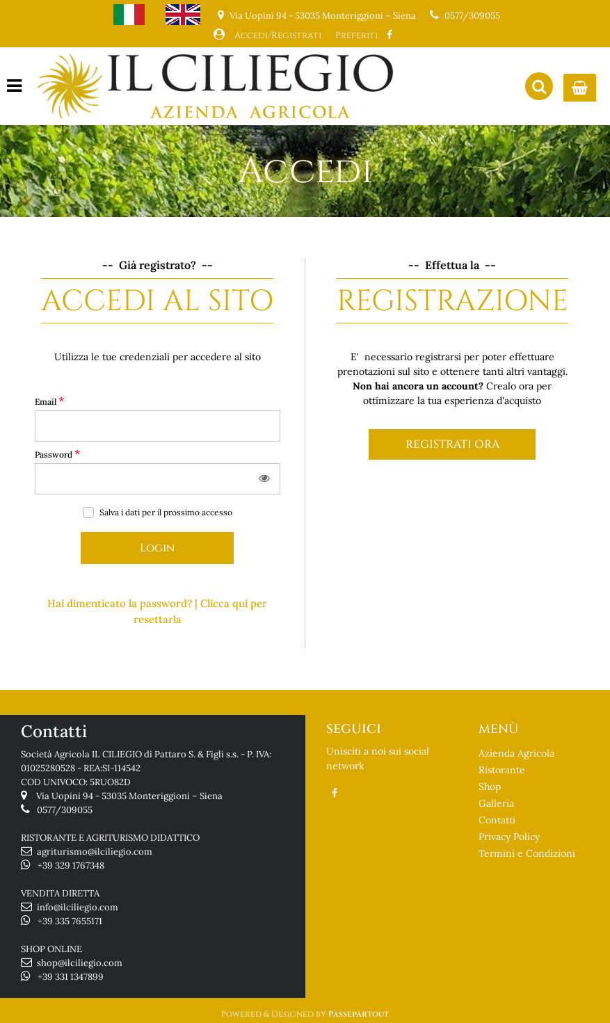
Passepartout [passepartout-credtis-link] (358, 1014)
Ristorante (502, 770)
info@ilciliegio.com (77, 907)
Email (49, 401)
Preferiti (356, 35)
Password (57, 453)
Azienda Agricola (516, 753)
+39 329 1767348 (71, 865)
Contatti (497, 820)
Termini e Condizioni (527, 853)
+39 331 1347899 (71, 977)
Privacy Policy (509, 836)
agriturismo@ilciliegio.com (94, 851)
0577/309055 (472, 16)
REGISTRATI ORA (452, 444)
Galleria (496, 803)
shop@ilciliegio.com (79, 963)
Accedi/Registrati (277, 35)
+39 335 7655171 (70, 921)
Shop (490, 786)
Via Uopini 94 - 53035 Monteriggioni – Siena (129, 796)
